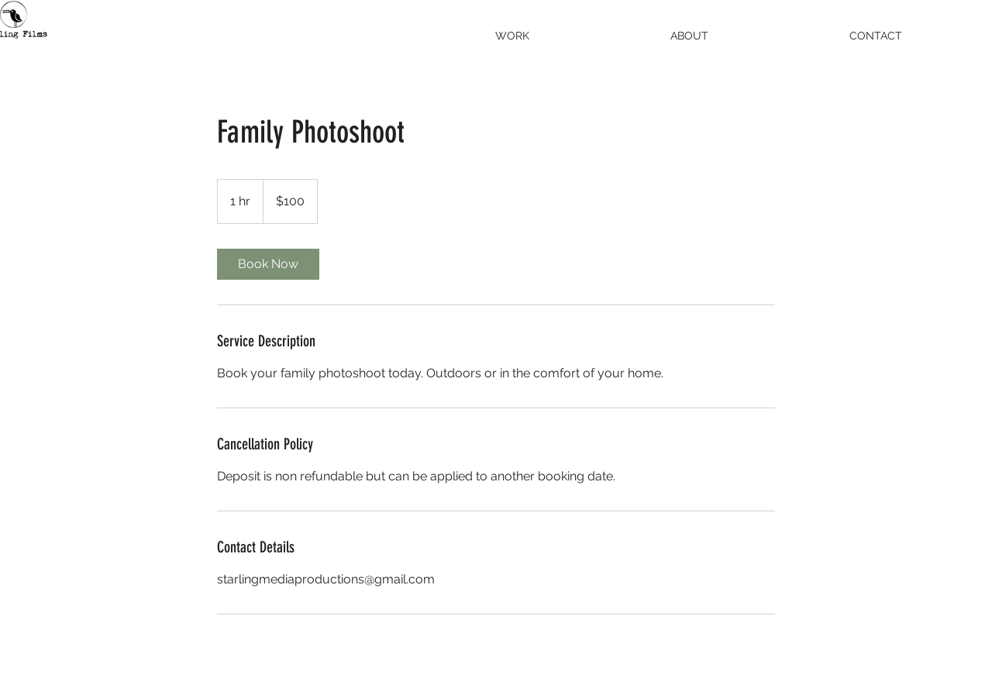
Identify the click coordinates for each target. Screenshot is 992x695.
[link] (268, 264)
